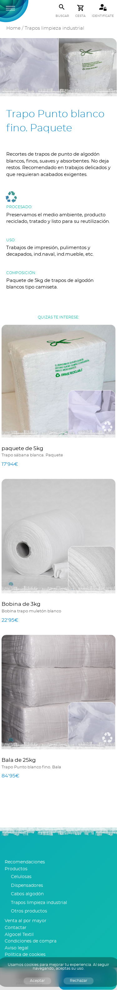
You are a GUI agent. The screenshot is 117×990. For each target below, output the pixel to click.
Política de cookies (25, 954)
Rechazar (78, 980)
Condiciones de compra (30, 941)
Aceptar (37, 980)
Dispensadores (27, 885)
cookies (31, 965)
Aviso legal (16, 948)
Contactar (16, 928)
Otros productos (29, 911)
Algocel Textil (19, 934)
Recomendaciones (25, 862)
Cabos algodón (27, 894)
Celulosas (21, 877)
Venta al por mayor (25, 921)
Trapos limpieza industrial (54, 28)
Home (13, 28)
